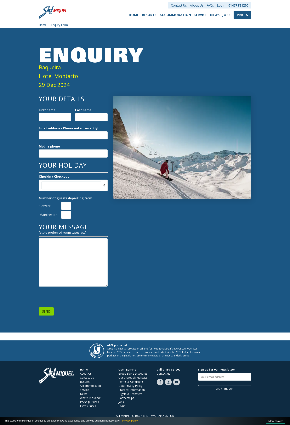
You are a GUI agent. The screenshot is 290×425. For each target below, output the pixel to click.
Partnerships (126, 398)
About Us (196, 5)
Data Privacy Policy (130, 386)
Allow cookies (275, 421)
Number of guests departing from (65, 198)
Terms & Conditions (131, 381)
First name (47, 110)
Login (221, 5)
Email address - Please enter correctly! (68, 128)
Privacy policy (130, 420)
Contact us (163, 373)
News (214, 15)
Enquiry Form (59, 25)
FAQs (210, 5)
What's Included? (90, 398)
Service (200, 15)
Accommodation (175, 15)
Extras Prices (88, 406)
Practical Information (131, 390)
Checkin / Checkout (54, 176)
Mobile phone (49, 146)
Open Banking (127, 369)
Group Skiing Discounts (132, 373)
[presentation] (68, 295)
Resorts (149, 15)
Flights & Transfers (130, 394)
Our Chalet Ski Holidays (132, 377)
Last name (83, 110)
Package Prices (89, 402)
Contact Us (179, 5)
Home (134, 15)
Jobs (226, 15)
